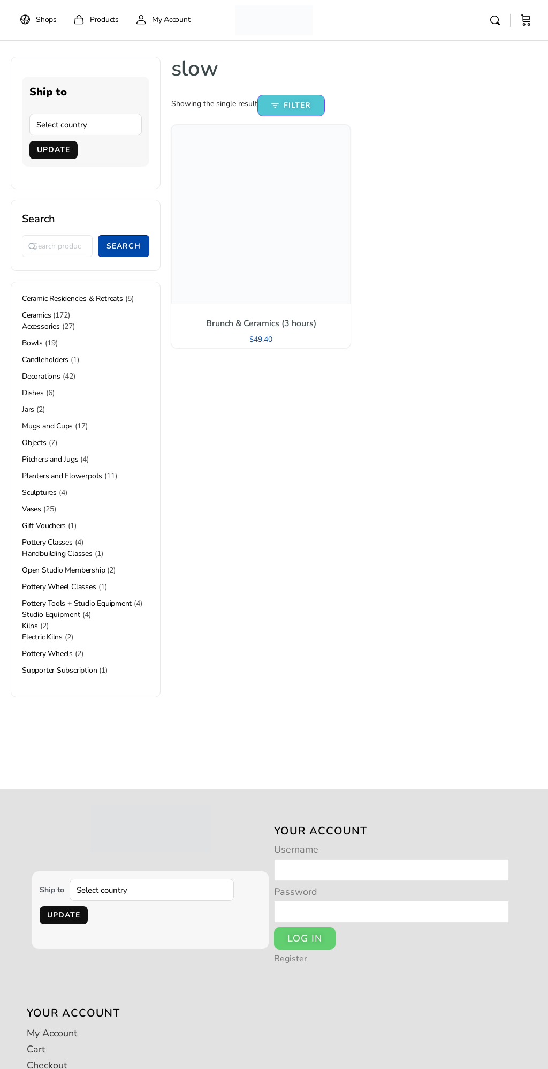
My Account (52, 1033)
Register (290, 959)
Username (296, 849)
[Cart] (526, 20)
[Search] (495, 20)
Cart (36, 1049)
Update (53, 150)
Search (38, 219)
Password (295, 891)
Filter (291, 105)
